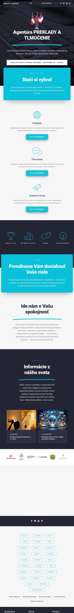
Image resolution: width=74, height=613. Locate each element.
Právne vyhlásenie (14, 597)
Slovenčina (46, 3)
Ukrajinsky (43, 583)
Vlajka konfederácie (37, 601)
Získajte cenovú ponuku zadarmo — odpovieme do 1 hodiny (37, 62)
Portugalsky (25, 565)
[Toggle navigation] (31, 3)
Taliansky (36, 577)
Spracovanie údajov (45, 597)
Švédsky (23, 577)
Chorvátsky (49, 547)
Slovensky (23, 571)
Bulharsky (38, 535)
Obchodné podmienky (30, 597)
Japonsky (36, 553)
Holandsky (50, 577)
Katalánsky (50, 553)
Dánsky (25, 541)
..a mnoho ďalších (37, 590)
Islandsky (23, 553)
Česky (50, 535)
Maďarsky (25, 559)
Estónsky (37, 541)
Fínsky (49, 541)
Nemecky (38, 559)
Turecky (29, 583)
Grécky (36, 547)
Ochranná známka (59, 597)
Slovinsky (37, 571)
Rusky (51, 565)
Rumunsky (39, 565)
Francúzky (24, 547)
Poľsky (50, 559)
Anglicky (24, 535)
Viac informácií (37, 214)
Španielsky (50, 571)
